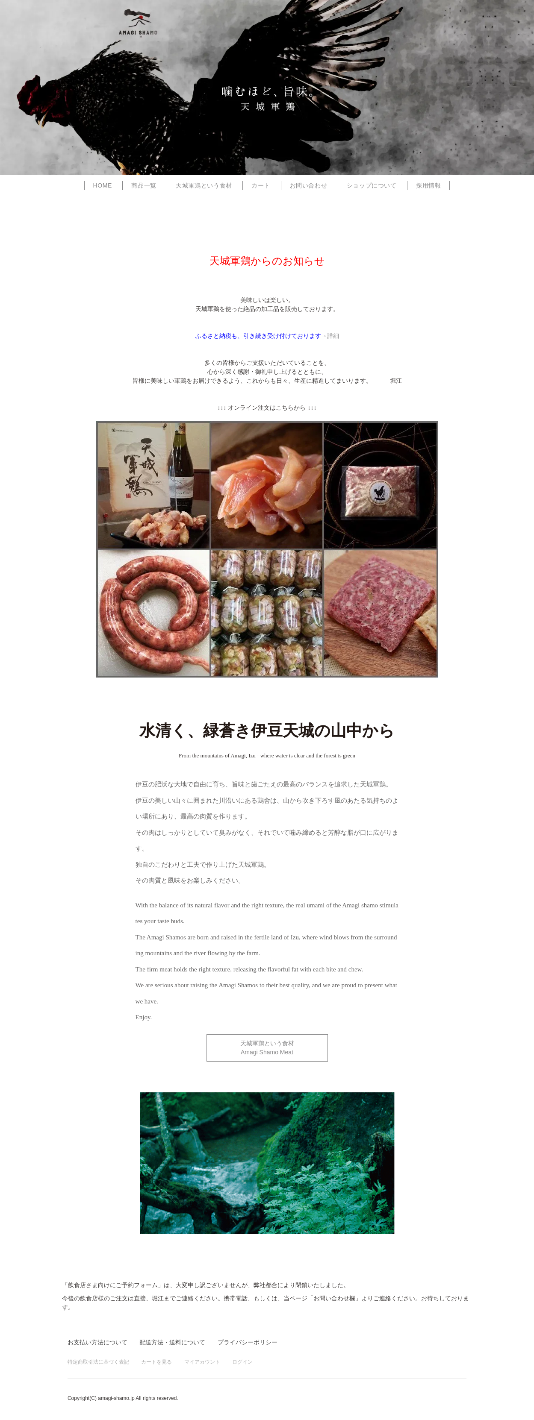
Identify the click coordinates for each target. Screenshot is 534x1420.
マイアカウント (202, 1362)
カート (260, 185)
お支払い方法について (97, 1342)
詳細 (333, 335)
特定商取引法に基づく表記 (98, 1362)
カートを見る (156, 1362)
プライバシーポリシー (247, 1342)
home (102, 185)
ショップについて (372, 185)
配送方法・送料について (172, 1342)
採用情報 (428, 185)
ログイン (242, 1362)
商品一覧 (143, 185)
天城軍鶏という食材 (204, 185)
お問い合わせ (308, 185)
